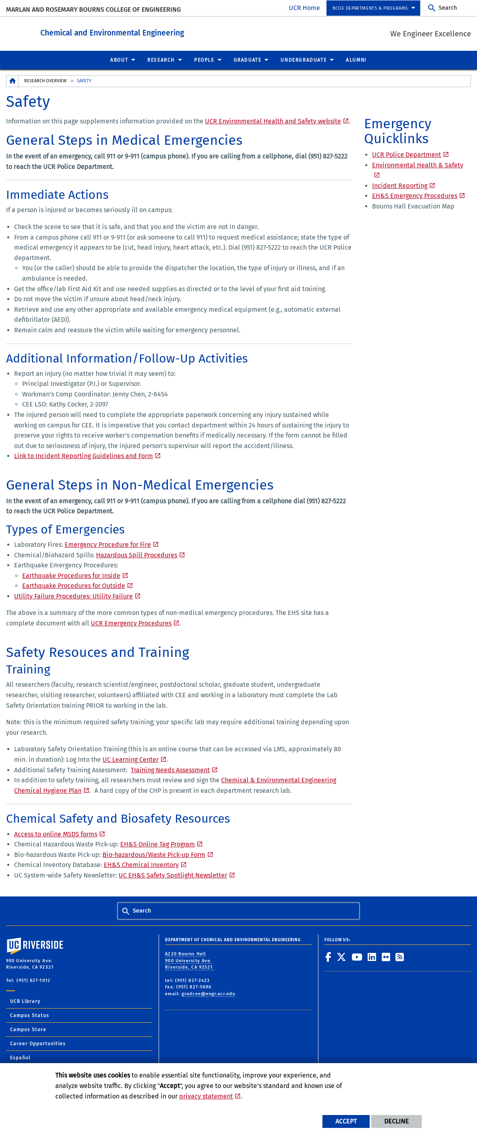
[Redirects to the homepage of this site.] (12, 80)
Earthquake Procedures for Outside (73, 585)
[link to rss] (400, 956)
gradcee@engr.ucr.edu (208, 993)
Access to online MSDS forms (55, 834)
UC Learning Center (131, 759)
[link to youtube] (357, 956)
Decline (396, 1121)
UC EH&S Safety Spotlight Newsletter (173, 875)
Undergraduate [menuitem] (303, 60)
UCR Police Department (406, 154)
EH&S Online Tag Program (157, 844)
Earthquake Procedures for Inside (71, 575)
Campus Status (29, 1015)
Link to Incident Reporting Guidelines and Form (83, 455)
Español (20, 1057)
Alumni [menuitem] (356, 60)
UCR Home (304, 8)
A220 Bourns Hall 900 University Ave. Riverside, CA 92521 (189, 960)
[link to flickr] (386, 956)
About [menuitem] (119, 60)
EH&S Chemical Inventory (141, 864)
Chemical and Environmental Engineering (156, 31)
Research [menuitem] (161, 60)
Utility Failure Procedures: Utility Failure (73, 596)
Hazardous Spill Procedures (136, 555)
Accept (346, 1121)
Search (448, 7)
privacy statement (206, 1096)
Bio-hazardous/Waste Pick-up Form (154, 854)
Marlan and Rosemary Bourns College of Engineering (93, 9)
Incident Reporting (399, 185)
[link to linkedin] (372, 956)
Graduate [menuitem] (248, 60)
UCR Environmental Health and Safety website (273, 121)
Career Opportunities (38, 1043)
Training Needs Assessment (170, 769)
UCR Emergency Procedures (131, 623)
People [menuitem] (204, 60)
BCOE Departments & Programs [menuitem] (370, 8)
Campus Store (28, 1029)
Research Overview (45, 80)
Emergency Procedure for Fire (108, 544)
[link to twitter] (341, 956)
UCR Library (25, 1001)
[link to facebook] (328, 956)
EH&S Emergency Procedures (414, 195)
